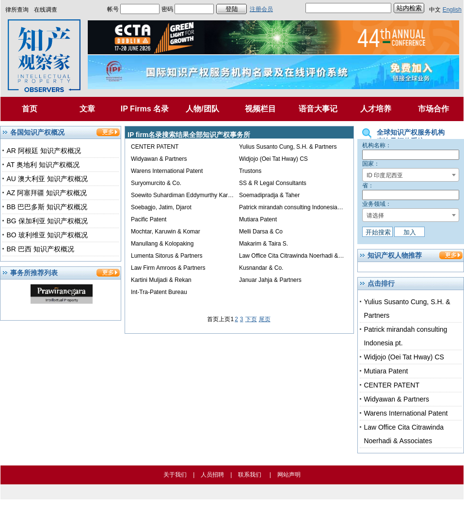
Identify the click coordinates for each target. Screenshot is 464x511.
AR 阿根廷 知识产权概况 (43, 151)
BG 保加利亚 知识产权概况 (47, 221)
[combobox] (410, 175)
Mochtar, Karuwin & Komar (165, 231)
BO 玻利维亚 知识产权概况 (47, 235)
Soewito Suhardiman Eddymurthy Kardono (186, 195)
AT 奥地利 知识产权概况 (42, 165)
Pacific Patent (148, 219)
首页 (29, 109)
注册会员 (261, 9)
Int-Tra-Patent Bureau (159, 292)
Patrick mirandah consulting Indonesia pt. (292, 207)
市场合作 (433, 109)
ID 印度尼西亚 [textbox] (385, 175)
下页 (251, 319)
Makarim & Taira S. (263, 243)
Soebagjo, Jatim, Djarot (161, 207)
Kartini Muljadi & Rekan (161, 280)
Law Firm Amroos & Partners (168, 267)
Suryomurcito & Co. (156, 183)
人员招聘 (212, 474)
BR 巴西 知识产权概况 (40, 249)
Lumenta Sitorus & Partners (166, 255)
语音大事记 (318, 109)
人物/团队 (202, 109)
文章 (87, 109)
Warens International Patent (167, 171)
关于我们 (175, 474)
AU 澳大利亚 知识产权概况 (46, 179)
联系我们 (249, 474)
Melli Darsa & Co (261, 231)
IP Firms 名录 (145, 109)
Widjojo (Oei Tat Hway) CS (273, 158)
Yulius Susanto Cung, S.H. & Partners (287, 146)
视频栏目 (260, 109)
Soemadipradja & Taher (269, 195)
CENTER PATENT (154, 146)
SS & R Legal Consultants (272, 183)
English (452, 9)
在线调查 (45, 9)
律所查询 (17, 9)
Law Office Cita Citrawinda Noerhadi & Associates (303, 255)
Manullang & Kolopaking (162, 243)
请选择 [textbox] (375, 215)
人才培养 (375, 109)
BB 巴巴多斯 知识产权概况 (46, 207)
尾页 (265, 319)
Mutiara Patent (258, 219)
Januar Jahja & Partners (270, 280)
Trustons (250, 171)
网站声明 (289, 474)
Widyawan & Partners (159, 158)
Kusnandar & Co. (261, 267)
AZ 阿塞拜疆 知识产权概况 (46, 193)
